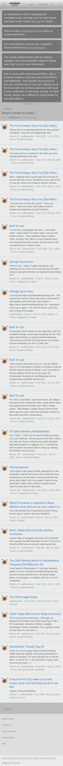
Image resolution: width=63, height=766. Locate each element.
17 (18, 136)
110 (19, 454)
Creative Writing (24, 139)
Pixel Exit (16, 763)
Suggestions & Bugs (27, 281)
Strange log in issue (21, 261)
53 (18, 382)
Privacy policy (8, 737)
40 (18, 633)
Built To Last (16, 226)
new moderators (37, 47)
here (38, 21)
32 (18, 547)
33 (18, 186)
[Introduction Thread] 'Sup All (26, 646)
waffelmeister (15, 117)
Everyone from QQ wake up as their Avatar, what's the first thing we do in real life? (33, 683)
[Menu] (4, 4)
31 (18, 278)
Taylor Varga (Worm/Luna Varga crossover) (35, 613)
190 (19, 418)
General (21, 520)
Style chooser (8, 719)
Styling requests (19, 467)
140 (19, 249)
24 (18, 213)
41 (18, 584)
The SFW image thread (23, 597)
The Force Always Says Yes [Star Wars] (33, 125)
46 (18, 666)
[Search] (59, 4)
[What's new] (52, 4)
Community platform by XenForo (29, 758)
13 (18, 160)
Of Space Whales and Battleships (29, 431)
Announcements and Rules (31, 669)
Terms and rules (9, 731)
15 (18, 517)
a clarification (27, 30)
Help (4, 743)
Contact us (6, 725)
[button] (23, 4)
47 (18, 347)
